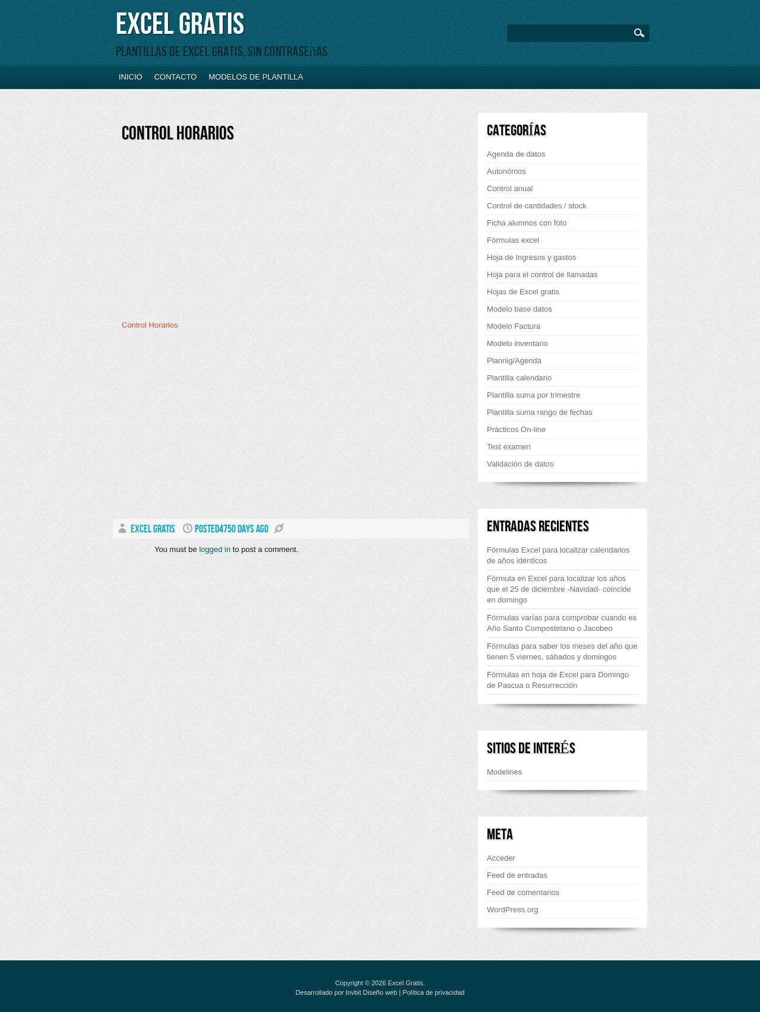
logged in (214, 549)
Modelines (504, 771)
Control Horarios (178, 133)
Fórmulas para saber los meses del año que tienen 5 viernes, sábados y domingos (562, 651)
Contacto (175, 76)
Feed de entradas (517, 875)
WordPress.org (512, 909)
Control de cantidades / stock (537, 205)
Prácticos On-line (516, 429)
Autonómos (506, 171)
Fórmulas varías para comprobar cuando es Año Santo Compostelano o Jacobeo (561, 623)
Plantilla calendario (519, 377)
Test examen (509, 446)
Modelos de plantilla (255, 76)
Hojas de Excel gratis (523, 291)
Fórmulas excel (513, 240)
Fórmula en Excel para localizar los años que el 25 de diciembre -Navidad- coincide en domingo (559, 589)
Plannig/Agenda (514, 360)
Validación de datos (520, 463)
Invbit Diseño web (371, 992)
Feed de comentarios (523, 892)
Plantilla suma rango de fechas (540, 412)
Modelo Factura (513, 326)
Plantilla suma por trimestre (534, 395)
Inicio (130, 76)
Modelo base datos (519, 308)
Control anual (510, 188)
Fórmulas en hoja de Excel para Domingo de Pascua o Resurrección (558, 680)
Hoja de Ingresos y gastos (531, 257)
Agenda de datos (516, 154)
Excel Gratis (180, 24)
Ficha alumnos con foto (526, 222)
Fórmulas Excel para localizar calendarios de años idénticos (558, 555)
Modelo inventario (517, 343)
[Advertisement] (221, 236)
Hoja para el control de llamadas (542, 274)
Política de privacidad (434, 992)
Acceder (501, 858)
